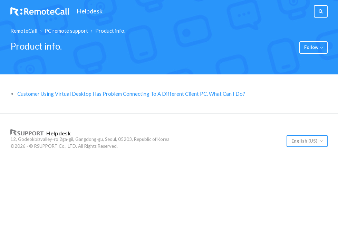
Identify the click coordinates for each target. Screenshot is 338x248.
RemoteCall (23, 31)
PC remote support (66, 31)
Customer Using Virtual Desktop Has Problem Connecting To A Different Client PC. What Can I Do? (131, 94)
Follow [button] (311, 47)
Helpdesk (90, 11)
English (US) (304, 141)
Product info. (110, 31)
